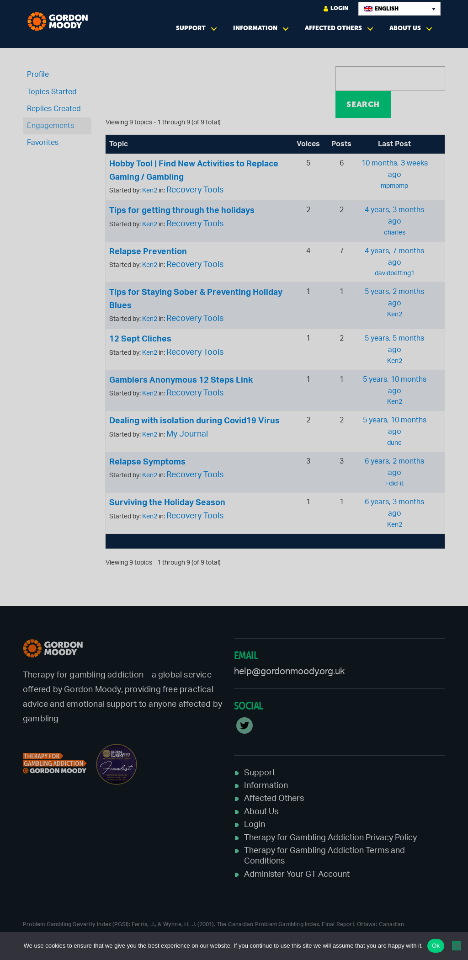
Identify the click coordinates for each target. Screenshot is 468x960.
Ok (436, 945)
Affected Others (333, 28)
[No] (456, 945)
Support (191, 28)
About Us (405, 28)
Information (255, 28)
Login (336, 8)
